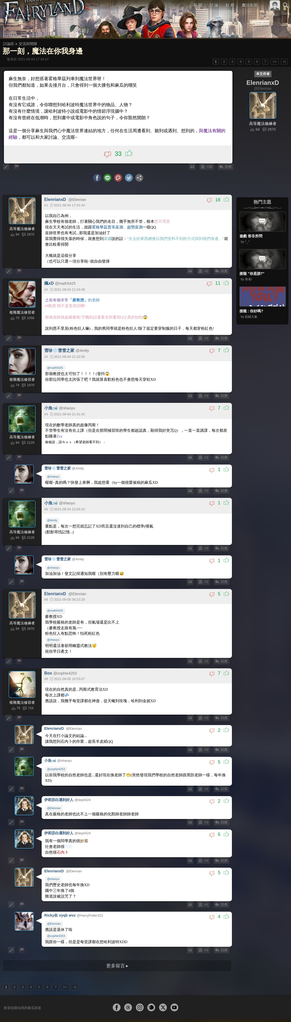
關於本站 (223, 1009)
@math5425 (56, 367)
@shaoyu (54, 475)
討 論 (214, 5)
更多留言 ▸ (117, 946)
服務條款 (240, 1009)
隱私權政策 (258, 1009)
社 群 (230, 5)
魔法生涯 (249, 5)
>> (274, 62)
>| (284, 62)
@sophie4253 (57, 763)
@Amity (53, 518)
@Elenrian (54, 795)
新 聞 (198, 5)
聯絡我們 (277, 1009)
